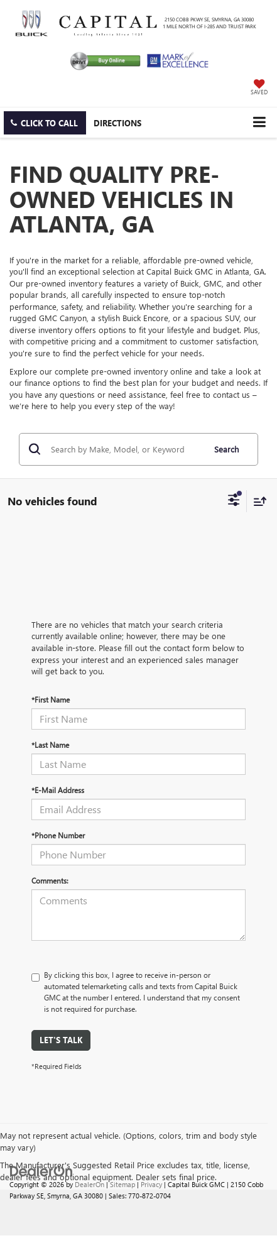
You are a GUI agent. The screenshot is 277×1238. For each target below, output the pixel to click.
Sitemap (122, 1184)
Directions (117, 123)
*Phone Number (58, 835)
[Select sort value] (257, 501)
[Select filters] (234, 501)
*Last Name (50, 745)
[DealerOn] (41, 1169)
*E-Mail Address (57, 790)
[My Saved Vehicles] (259, 88)
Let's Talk (61, 1039)
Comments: (49, 880)
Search (226, 449)
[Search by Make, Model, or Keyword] (126, 449)
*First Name (50, 699)
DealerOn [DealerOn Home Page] (89, 1184)
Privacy (151, 1184)
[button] (45, 122)
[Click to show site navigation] (259, 122)
